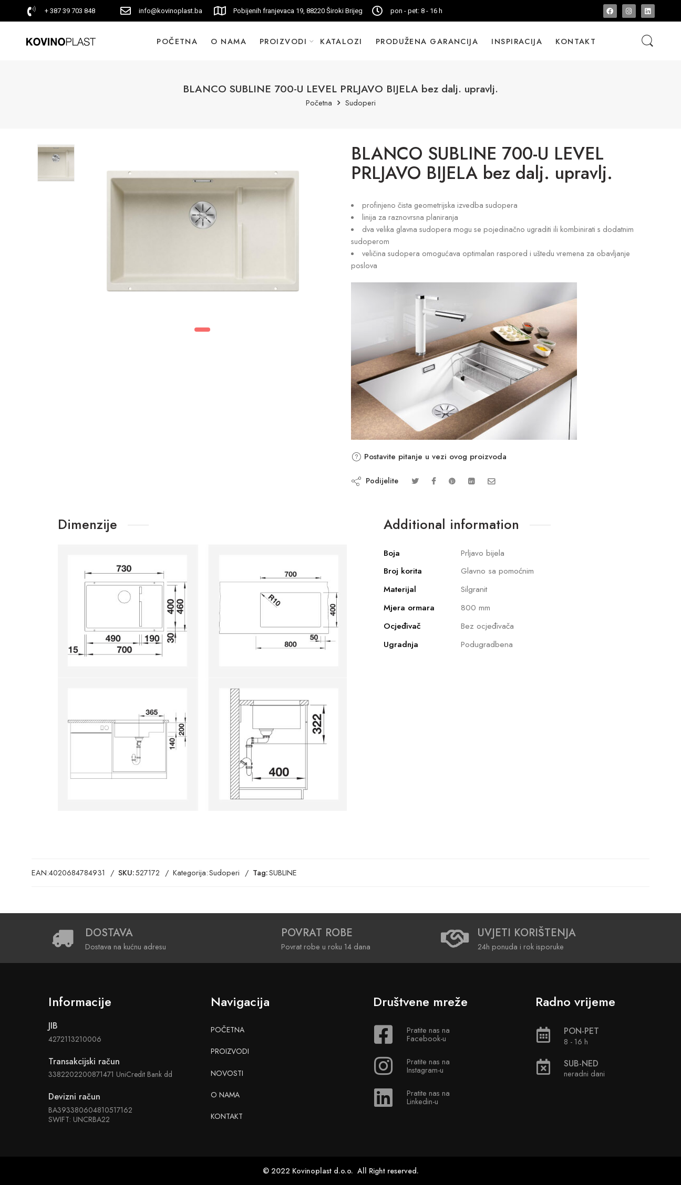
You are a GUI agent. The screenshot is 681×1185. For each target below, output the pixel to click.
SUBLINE (283, 872)
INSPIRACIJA (516, 41)
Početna (319, 103)
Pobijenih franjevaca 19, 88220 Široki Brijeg (298, 11)
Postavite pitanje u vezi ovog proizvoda (429, 456)
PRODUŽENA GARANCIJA (427, 41)
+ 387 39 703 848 (70, 11)
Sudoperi (360, 103)
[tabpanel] (203, 233)
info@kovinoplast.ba (170, 11)
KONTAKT (575, 41)
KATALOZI (341, 41)
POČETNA (177, 41)
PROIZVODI (283, 41)
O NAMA (228, 41)
